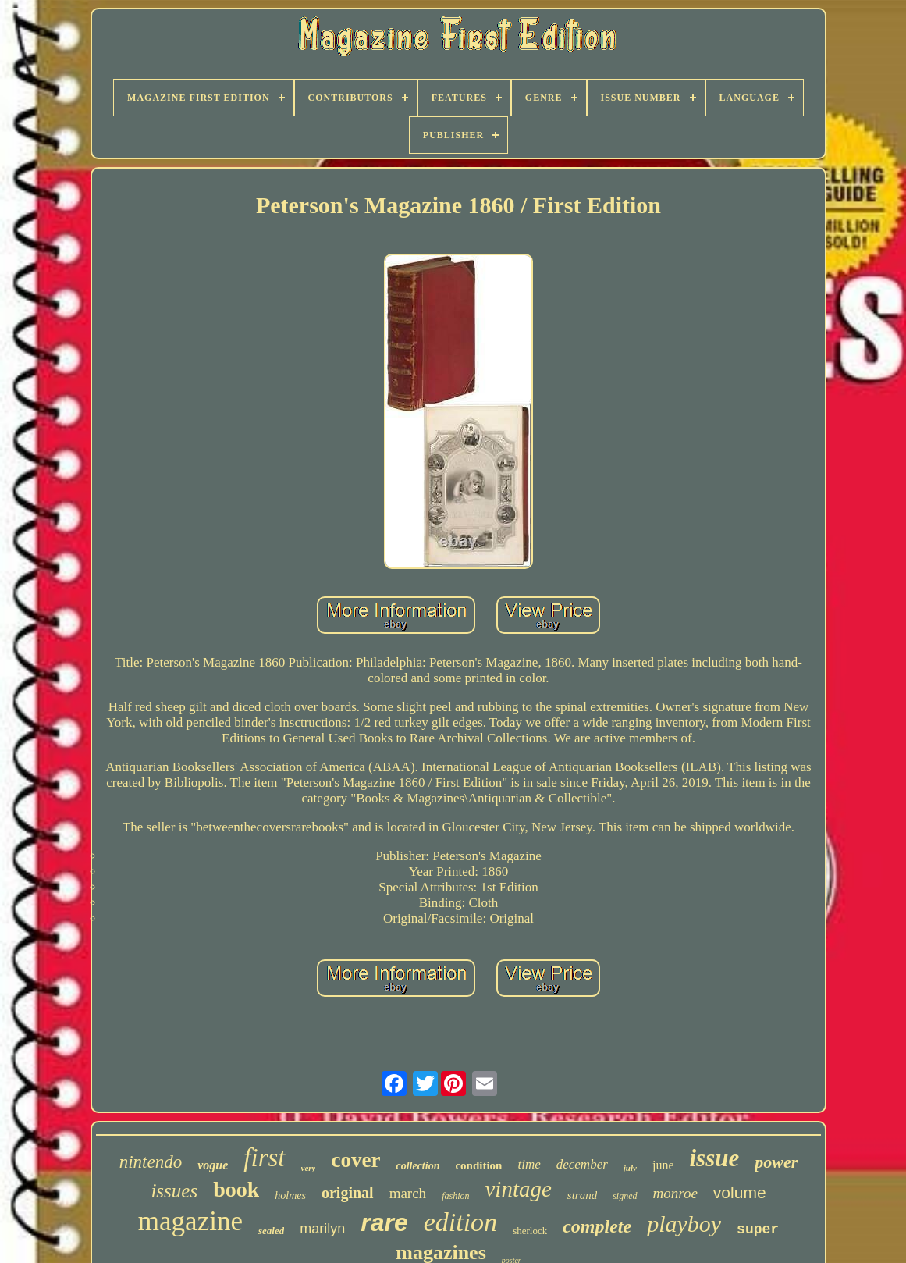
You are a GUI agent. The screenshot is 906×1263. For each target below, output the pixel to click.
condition (478, 1165)
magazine (190, 1221)
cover (355, 1160)
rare (384, 1222)
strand (582, 1195)
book (236, 1189)
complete (597, 1226)
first (264, 1158)
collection (417, 1166)
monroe (675, 1193)
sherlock (530, 1230)
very (308, 1167)
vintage (518, 1188)
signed (625, 1195)
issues (174, 1190)
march (407, 1193)
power (776, 1162)
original (348, 1192)
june (663, 1165)
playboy (684, 1223)
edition (460, 1222)
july (630, 1167)
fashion (455, 1195)
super (758, 1229)
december (582, 1164)
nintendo (151, 1162)
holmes (290, 1195)
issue (714, 1158)
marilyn (322, 1228)
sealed (271, 1230)
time (528, 1164)
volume (739, 1192)
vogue (212, 1165)
